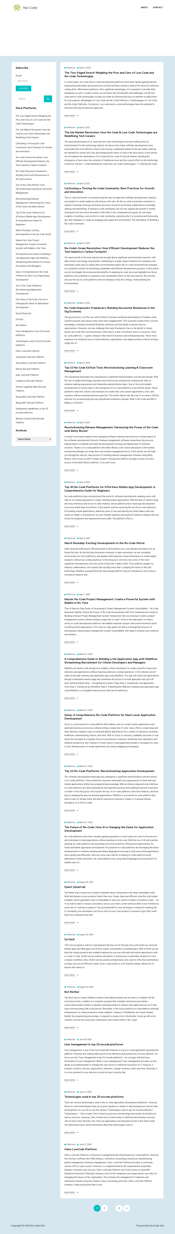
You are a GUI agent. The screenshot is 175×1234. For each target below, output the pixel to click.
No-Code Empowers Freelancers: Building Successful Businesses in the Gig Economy (109, 310)
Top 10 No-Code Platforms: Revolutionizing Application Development (109, 771)
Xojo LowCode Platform (27, 375)
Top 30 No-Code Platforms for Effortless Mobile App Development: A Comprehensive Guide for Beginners (109, 489)
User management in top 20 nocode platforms (93, 1045)
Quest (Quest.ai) (74, 887)
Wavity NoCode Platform (27, 369)
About (144, 8)
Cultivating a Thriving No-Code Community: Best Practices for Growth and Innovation (109, 190)
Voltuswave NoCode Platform (30, 357)
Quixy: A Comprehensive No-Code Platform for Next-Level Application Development (109, 717)
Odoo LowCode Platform (80, 1150)
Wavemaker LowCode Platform (31, 363)
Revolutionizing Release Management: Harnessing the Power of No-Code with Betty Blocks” (111, 429)
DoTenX (69, 940)
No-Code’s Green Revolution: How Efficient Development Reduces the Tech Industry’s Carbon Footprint (109, 250)
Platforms (71, 68)
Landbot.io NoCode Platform (29, 381)
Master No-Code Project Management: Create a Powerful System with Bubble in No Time (109, 601)
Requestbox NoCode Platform (30, 397)
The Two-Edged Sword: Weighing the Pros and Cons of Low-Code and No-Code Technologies (109, 75)
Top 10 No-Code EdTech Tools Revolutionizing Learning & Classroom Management (108, 370)
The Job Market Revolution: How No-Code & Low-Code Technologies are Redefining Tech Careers (110, 134)
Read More (69, 116)
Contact (158, 8)
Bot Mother (71, 992)
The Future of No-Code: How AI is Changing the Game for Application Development (109, 829)
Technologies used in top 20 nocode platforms (94, 1097)
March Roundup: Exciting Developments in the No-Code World (104, 543)
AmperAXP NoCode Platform (29, 403)
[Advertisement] (87, 34)
